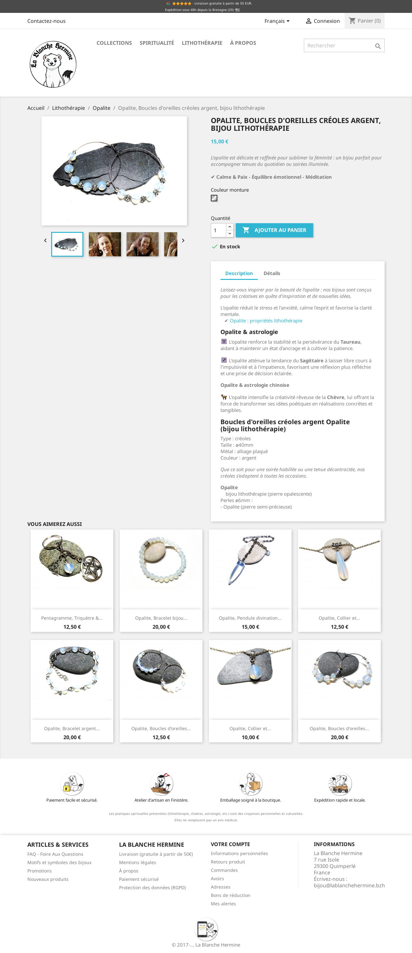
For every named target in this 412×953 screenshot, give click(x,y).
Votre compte (230, 844)
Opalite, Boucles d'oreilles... (161, 728)
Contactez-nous (46, 20)
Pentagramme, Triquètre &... (72, 618)
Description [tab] (239, 273)
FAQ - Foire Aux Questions (55, 854)
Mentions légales (137, 862)
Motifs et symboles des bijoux (59, 862)
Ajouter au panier (274, 230)
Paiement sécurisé (139, 879)
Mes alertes (223, 904)
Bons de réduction (230, 895)
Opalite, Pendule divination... (250, 618)
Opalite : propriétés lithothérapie (266, 320)
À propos (243, 42)
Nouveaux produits (48, 879)
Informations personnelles (239, 853)
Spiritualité (157, 42)
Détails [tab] (272, 273)
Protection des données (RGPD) (152, 887)
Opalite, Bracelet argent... (72, 728)
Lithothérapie (202, 42)
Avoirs (217, 878)
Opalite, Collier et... (339, 618)
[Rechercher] (344, 45)
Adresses (220, 887)
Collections (114, 42)
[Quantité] (218, 230)
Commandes (224, 870)
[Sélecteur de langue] (278, 21)
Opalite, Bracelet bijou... (161, 618)
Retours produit (228, 862)
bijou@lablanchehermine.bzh (349, 885)
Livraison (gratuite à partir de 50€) (156, 854)
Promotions (39, 871)
